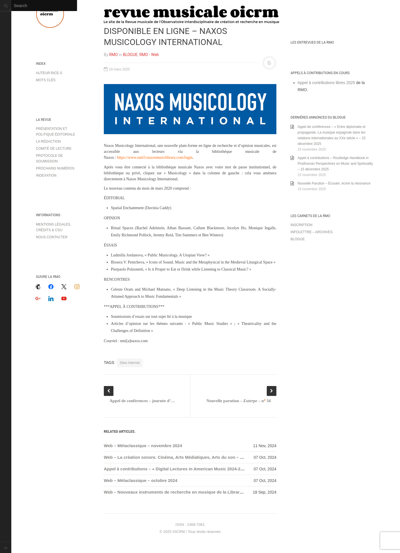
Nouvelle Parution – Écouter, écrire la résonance (334, 183)
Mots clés (45, 80)
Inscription (301, 225)
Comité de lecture (54, 149)
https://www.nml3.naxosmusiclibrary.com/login (155, 157)
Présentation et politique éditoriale (55, 131)
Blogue (298, 239)
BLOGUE (130, 54)
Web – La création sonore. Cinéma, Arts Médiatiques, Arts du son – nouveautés (184, 457)
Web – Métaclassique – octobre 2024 (140, 480)
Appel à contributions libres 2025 (326, 82)
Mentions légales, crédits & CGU (53, 227)
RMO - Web (149, 54)
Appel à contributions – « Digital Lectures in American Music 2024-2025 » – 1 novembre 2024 (197, 468)
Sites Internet (130, 363)
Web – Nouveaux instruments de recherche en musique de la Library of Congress (186, 492)
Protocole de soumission (49, 158)
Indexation (46, 175)
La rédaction (48, 141)
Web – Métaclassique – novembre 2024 (143, 445)
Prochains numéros (55, 168)
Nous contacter (52, 237)
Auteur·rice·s (49, 73)
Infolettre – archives (312, 232)
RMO (113, 54)
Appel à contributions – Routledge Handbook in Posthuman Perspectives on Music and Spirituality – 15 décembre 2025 (335, 163)
